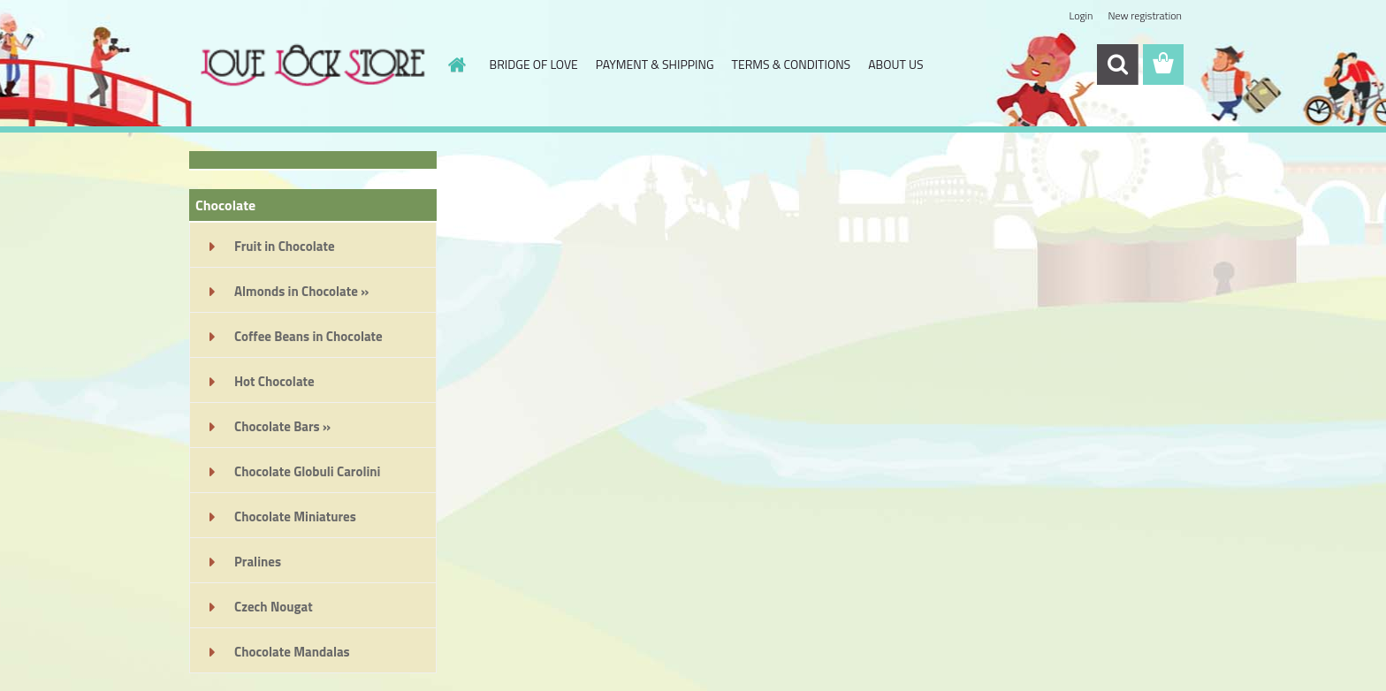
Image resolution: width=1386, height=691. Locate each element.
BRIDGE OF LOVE (534, 64)
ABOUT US (895, 64)
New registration (1145, 15)
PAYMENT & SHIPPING (655, 64)
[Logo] (310, 65)
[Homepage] (456, 64)
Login (1081, 15)
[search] (1117, 64)
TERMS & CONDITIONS (791, 64)
